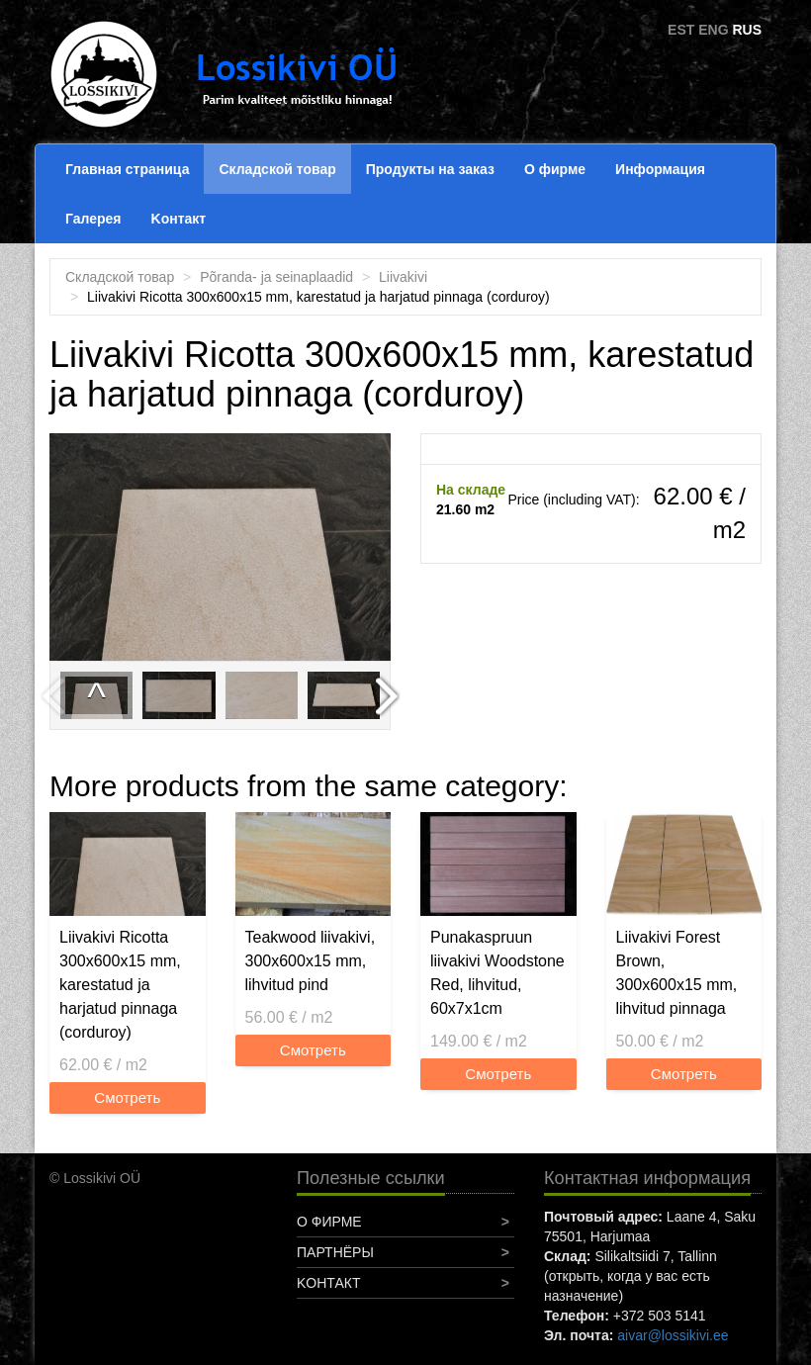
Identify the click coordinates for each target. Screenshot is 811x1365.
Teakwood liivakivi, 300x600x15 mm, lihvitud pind (310, 961)
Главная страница (127, 169)
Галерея (93, 219)
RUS (747, 30)
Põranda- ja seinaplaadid (276, 277)
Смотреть (127, 1097)
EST (681, 30)
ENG (713, 30)
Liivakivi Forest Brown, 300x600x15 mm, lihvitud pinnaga (677, 973)
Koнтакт (179, 219)
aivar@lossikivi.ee (672, 1335)
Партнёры (335, 1252)
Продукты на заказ (430, 169)
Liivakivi (403, 277)
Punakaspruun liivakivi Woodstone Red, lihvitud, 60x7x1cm (497, 973)
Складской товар (277, 169)
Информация (660, 169)
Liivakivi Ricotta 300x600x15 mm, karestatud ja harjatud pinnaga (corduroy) (120, 985)
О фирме (555, 169)
